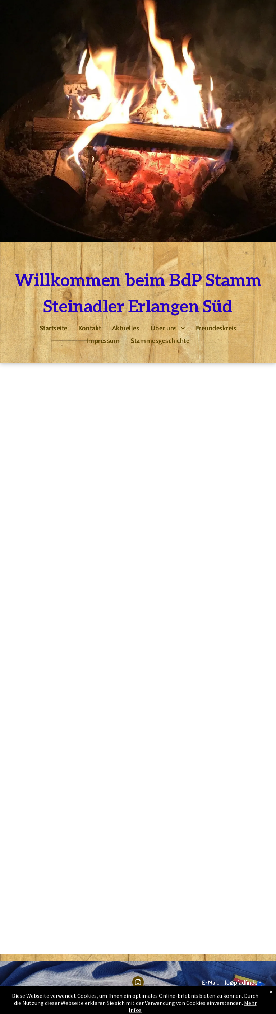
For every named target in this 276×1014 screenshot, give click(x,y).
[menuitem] (53, 328)
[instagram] (138, 983)
